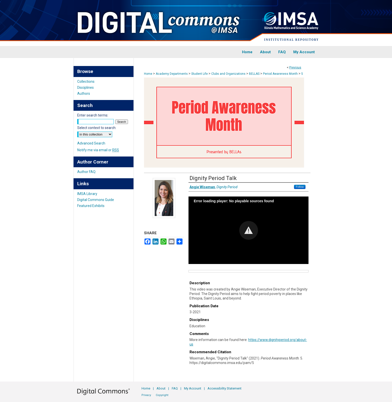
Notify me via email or (98, 150)
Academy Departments (172, 74)
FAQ (175, 388)
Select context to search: (96, 128)
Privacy (146, 395)
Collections (85, 82)
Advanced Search (91, 143)
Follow (300, 186)
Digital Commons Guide (95, 200)
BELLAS (254, 74)
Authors (83, 94)
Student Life (199, 74)
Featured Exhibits (90, 206)
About (161, 388)
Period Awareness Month (280, 74)
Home (148, 74)
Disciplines (85, 88)
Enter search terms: (92, 115)
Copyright (162, 395)
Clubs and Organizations (228, 74)
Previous (295, 67)
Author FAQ (86, 172)
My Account (192, 388)
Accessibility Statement (225, 388)
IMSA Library (87, 194)
